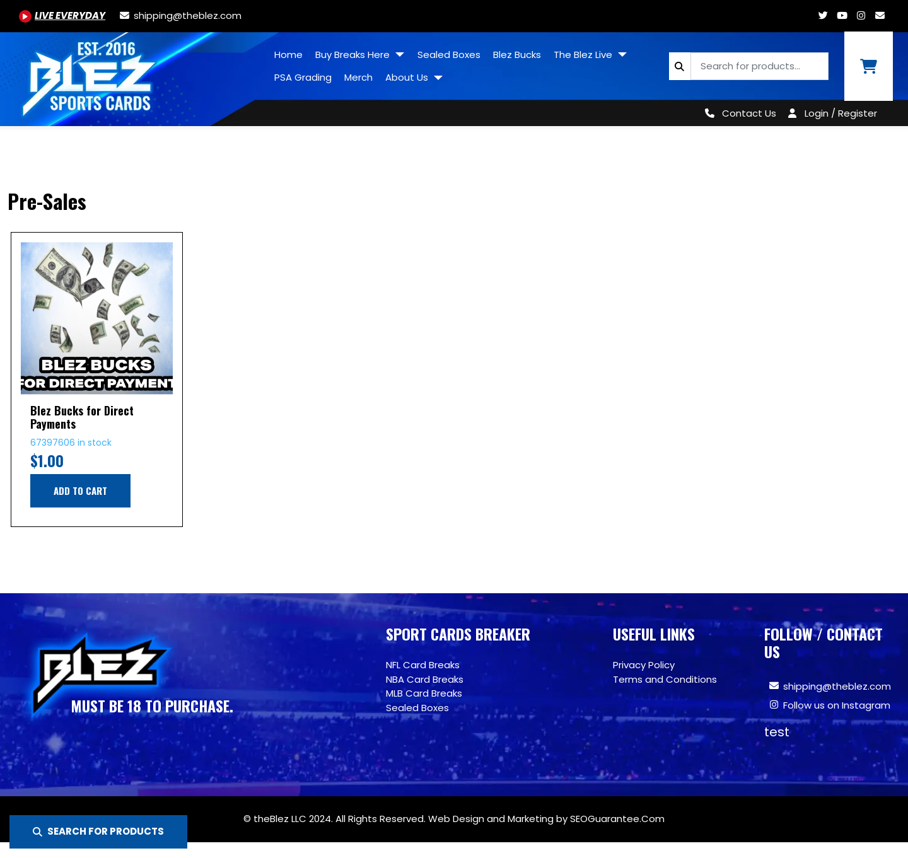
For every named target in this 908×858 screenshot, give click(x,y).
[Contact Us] (738, 113)
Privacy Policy (644, 664)
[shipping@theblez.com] (180, 15)
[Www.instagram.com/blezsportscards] (860, 15)
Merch (358, 77)
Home (288, 54)
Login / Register (841, 113)
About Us (408, 77)
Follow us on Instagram (836, 705)
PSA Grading (303, 77)
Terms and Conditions (665, 679)
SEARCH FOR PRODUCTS (98, 831)
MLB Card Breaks (424, 693)
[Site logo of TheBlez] (134, 74)
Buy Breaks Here (353, 54)
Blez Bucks (517, 54)
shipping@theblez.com (837, 686)
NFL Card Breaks (423, 664)
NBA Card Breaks (424, 679)
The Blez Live (584, 54)
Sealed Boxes (448, 54)
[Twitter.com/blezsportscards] (822, 15)
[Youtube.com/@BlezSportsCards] (62, 15)
